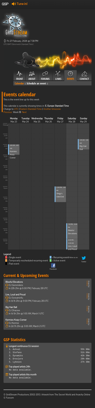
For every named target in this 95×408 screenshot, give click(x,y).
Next (24, 112)
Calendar (19, 83)
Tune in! (19, 4)
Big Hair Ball (11, 307)
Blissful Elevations (14, 281)
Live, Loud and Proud (15, 294)
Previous (8, 112)
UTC (16, 109)
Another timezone (52, 109)
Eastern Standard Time (31, 109)
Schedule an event (36, 83)
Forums (45, 76)
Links (58, 76)
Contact (84, 76)
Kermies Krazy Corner (13, 154)
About (31, 76)
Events (70, 76)
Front (19, 76)
